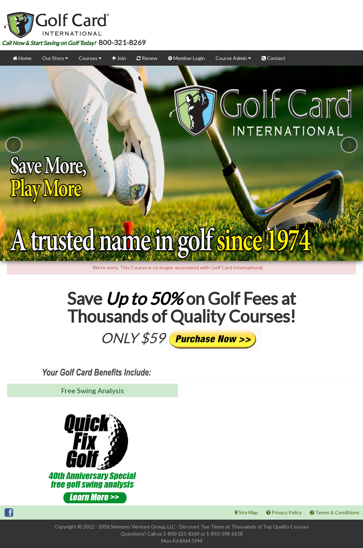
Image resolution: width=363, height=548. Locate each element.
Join (119, 58)
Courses (90, 58)
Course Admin (233, 58)
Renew (146, 58)
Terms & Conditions (334, 512)
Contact (273, 58)
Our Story (55, 58)
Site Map (246, 512)
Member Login (186, 58)
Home (22, 58)
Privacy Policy (284, 512)
